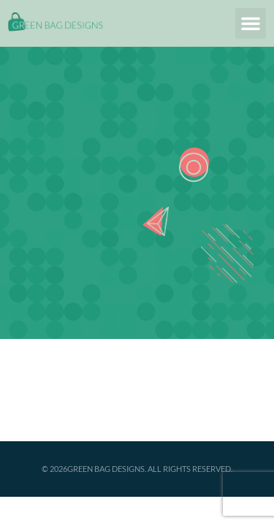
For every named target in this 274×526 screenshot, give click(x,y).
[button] (250, 23)
